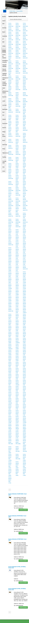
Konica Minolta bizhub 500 (10, 177)
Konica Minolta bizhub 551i (18, 189)
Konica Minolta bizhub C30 (25, 267)
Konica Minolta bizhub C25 (10, 243)
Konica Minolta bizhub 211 (25, 47)
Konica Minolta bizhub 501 (10, 183)
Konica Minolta (4, 50)
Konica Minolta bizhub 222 (18, 52)
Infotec (4, 45)
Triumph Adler (4, 161)
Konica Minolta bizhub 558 (18, 193)
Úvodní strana (12, 11)
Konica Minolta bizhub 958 (18, 221)
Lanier (3, 100)
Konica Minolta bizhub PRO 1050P (9, 449)
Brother (4, 16)
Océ (3, 112)
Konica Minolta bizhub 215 (10, 52)
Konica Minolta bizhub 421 (10, 141)
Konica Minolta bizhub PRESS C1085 (10, 427)
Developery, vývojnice (4, 61)
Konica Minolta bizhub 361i (18, 100)
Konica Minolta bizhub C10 (25, 221)
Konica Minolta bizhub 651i (10, 204)
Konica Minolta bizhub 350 (18, 88)
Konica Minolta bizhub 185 (10, 43)
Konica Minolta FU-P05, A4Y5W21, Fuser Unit (17, 567)
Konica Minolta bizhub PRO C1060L (10, 457)
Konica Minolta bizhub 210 (18, 47)
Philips (3, 131)
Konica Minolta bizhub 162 (25, 29)
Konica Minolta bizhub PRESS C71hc (17, 434)
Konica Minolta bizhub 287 (18, 71)
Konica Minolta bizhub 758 (10, 221)
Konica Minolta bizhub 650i (25, 200)
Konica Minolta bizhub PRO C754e (9, 480)
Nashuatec (4, 108)
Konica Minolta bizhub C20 (18, 225)
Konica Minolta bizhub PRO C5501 (9, 464)
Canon (3, 20)
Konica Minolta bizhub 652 (18, 204)
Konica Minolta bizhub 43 (10, 147)
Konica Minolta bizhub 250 (18, 62)
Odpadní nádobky (4, 65)
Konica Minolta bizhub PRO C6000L (24, 464)
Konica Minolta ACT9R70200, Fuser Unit (17, 539)
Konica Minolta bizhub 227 (10, 62)
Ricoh (3, 140)
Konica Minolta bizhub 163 (10, 34)
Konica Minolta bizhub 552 (25, 189)
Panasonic (4, 123)
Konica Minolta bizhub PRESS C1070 (17, 419)
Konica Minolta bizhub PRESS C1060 (10, 419)
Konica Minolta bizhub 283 (25, 67)
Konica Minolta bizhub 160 (18, 25)
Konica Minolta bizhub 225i (18, 56)
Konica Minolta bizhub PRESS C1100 (17, 427)
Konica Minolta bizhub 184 (25, 38)
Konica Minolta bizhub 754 (18, 215)
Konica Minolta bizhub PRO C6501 (17, 472)
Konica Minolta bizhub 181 (18, 38)
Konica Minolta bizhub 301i (10, 77)
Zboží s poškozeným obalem (4, 90)
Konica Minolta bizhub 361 (10, 100)
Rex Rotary (3, 135)
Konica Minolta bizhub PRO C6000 (17, 464)
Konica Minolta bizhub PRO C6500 (9, 472)
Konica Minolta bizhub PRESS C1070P (24, 419)
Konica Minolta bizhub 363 (18, 105)
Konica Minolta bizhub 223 (25, 52)
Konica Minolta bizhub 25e (25, 62)
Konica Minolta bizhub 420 (18, 135)
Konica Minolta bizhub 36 (25, 88)
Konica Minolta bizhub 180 (10, 38)
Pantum (4, 127)
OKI (3, 115)
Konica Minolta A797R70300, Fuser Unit (17, 516)
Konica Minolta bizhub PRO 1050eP (24, 442)
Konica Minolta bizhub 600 (10, 200)
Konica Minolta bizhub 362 (25, 100)
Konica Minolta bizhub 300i (25, 71)
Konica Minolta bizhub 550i (10, 189)
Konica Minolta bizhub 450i (10, 153)
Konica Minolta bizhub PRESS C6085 (24, 427)
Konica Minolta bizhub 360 (10, 94)
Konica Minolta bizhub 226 (25, 56)
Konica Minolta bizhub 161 (10, 29)
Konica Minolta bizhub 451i (18, 153)
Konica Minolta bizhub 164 (18, 34)
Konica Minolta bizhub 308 (25, 77)
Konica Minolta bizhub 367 (10, 111)
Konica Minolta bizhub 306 (18, 77)
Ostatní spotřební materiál (4, 84)
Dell (3, 23)
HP (3, 39)
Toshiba (4, 156)
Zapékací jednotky (4, 74)
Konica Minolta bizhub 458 (10, 159)
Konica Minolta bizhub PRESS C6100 (10, 434)
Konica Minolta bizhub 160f (25, 25)
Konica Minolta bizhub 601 (18, 200)
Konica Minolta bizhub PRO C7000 (24, 472)
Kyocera (4, 96)
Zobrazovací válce (4, 78)
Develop (4, 27)
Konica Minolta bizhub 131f (10, 25)
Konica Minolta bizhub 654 (25, 204)
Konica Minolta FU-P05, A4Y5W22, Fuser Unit (17, 589)
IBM (3, 42)
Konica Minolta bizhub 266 (10, 67)
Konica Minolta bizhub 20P (10, 47)
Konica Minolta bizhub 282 (18, 67)
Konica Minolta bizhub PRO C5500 (24, 457)
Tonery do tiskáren (4, 56)
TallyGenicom (4, 152)
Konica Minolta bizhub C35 (10, 310)
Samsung (4, 144)
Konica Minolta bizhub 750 (25, 209)
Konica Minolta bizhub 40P (25, 129)
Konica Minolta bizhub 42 (10, 135)
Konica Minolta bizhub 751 (10, 215)
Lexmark (4, 104)
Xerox (3, 170)
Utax (3, 166)
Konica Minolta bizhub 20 (25, 43)
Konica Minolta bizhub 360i (25, 94)
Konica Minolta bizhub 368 (18, 111)
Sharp (3, 148)
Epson (3, 31)
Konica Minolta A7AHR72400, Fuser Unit (17, 494)
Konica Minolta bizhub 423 (25, 141)
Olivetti (4, 118)
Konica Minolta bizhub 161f (18, 29)
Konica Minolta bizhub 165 (25, 34)
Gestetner (4, 35)
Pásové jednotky (4, 70)
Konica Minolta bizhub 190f (18, 43)
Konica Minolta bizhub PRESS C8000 (24, 434)
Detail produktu (23, 509)
